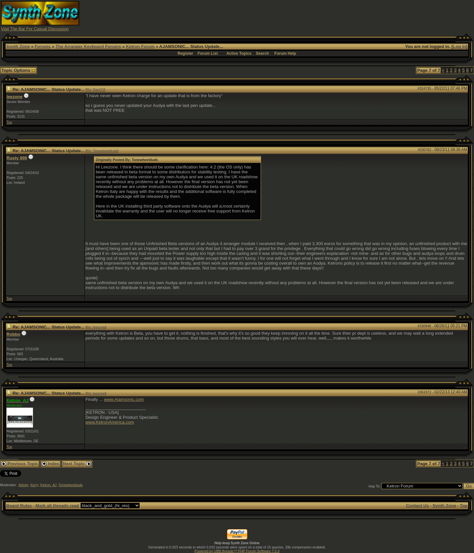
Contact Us (417, 505)
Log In (459, 46)
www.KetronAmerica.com (109, 422)
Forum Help (285, 53)
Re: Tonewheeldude (102, 151)
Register (185, 53)
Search (262, 53)
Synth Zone (18, 46)
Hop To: (375, 486)
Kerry (34, 485)
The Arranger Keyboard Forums (88, 46)
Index (50, 463)
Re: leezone (96, 327)
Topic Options (18, 70)
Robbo (13, 334)
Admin (23, 485)
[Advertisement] (354, 15)
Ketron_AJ (48, 485)
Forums (43, 46)
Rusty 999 (17, 157)
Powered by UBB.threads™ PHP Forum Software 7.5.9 (236, 551)
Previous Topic (19, 463)
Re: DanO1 (95, 90)
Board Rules (19, 505)
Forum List (208, 53)
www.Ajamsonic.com (124, 399)
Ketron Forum (140, 46)
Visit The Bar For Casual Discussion (35, 28)
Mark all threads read (57, 505)
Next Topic (77, 463)
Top (9, 122)
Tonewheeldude (70, 485)
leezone (15, 96)
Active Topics (239, 53)
